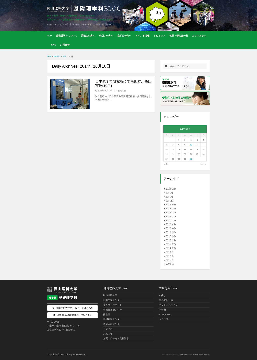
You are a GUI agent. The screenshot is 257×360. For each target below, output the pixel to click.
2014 (171, 248)
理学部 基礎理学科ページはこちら (74, 315)
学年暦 (162, 309)
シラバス (163, 319)
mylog (162, 295)
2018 (171, 232)
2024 (171, 208)
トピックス (159, 35)
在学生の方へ (124, 35)
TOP (49, 35)
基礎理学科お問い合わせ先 (61, 329)
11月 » (203, 164)
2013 (170, 252)
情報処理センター (112, 319)
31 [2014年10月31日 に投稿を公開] (191, 159)
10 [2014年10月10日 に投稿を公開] (191, 145)
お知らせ (122, 91)
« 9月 (166, 164)
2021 (171, 220)
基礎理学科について (66, 35)
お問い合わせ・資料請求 (116, 338)
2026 (171, 188)
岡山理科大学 (110, 295)
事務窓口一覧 (166, 300)
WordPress (184, 355)
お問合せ (64, 44)
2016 (171, 240)
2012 (170, 256)
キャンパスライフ (168, 305)
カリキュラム (199, 35)
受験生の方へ (88, 35)
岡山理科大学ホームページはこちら (74, 308)
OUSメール (165, 314)
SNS (53, 44)
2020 (171, 224)
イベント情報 (142, 35)
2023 (171, 212)
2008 (170, 263)
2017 (171, 236)
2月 (170, 200)
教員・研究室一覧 (178, 35)
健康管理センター (112, 324)
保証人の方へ (106, 35)
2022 (171, 216)
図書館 (106, 314)
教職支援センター (112, 300)
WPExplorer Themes (201, 355)
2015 (171, 244)
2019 (171, 228)
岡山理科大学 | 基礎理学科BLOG (84, 9)
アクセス (108, 328)
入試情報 (108, 333)
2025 (171, 204)
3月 (169, 196)
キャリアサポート (112, 305)
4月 (169, 192)
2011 (170, 260)
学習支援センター (112, 309)
